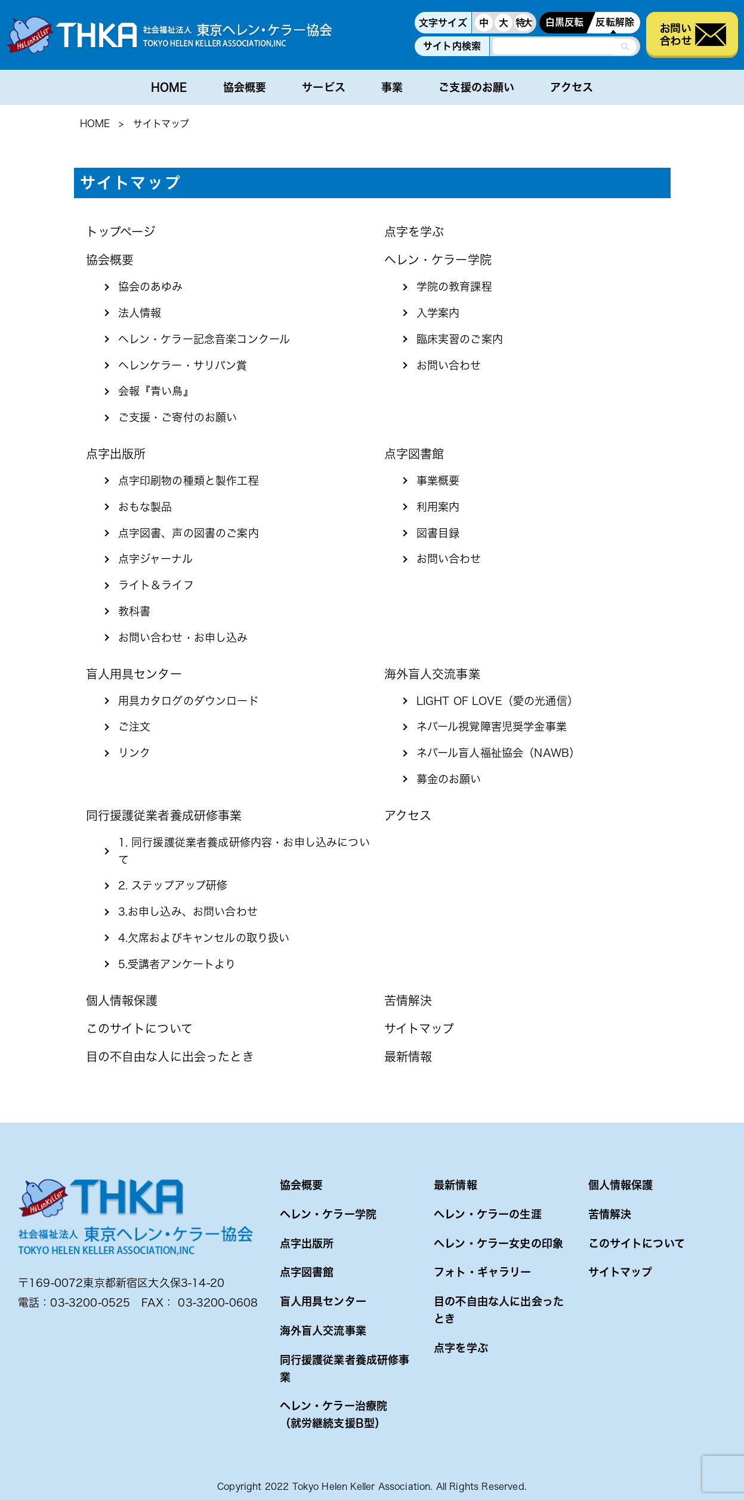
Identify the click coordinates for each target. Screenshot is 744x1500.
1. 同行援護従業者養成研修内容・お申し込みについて (244, 851)
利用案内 (438, 506)
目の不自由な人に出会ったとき (170, 1056)
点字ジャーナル (155, 558)
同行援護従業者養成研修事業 (164, 815)
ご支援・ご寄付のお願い (177, 417)
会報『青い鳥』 (156, 391)
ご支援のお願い (476, 87)
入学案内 (438, 312)
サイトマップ (419, 1028)
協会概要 (245, 87)
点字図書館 (414, 454)
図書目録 (438, 533)
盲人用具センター (134, 674)
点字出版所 (116, 454)
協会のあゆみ (150, 286)
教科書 (134, 611)
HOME (169, 87)
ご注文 (134, 726)
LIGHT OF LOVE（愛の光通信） (497, 700)
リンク (134, 752)
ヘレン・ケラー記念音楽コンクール (204, 339)
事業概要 (438, 480)
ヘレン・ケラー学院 (438, 260)
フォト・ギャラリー (482, 1272)
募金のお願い (448, 779)
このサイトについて (139, 1028)
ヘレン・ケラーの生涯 (488, 1214)
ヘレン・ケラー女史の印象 (498, 1243)
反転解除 (614, 22)
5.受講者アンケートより (177, 964)
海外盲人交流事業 (432, 674)
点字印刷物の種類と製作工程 (188, 480)
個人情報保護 (122, 1000)
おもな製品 (145, 506)
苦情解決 (408, 1000)
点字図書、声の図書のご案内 (188, 533)
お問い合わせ (448, 365)
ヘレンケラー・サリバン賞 (183, 365)
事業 (392, 87)
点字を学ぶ (414, 232)
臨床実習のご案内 (459, 339)
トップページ (121, 232)
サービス (323, 87)
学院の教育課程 (454, 286)
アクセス (571, 87)
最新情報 (408, 1056)
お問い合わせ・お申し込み (183, 637)
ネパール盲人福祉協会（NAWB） (498, 752)
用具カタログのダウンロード (188, 700)
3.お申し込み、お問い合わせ (188, 911)
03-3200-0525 (90, 1302)
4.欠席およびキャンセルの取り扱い (204, 937)
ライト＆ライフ (156, 585)
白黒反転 (564, 22)
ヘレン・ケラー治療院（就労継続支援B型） (334, 1414)
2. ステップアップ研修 (173, 885)
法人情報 (140, 312)
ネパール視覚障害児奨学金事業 (491, 726)
